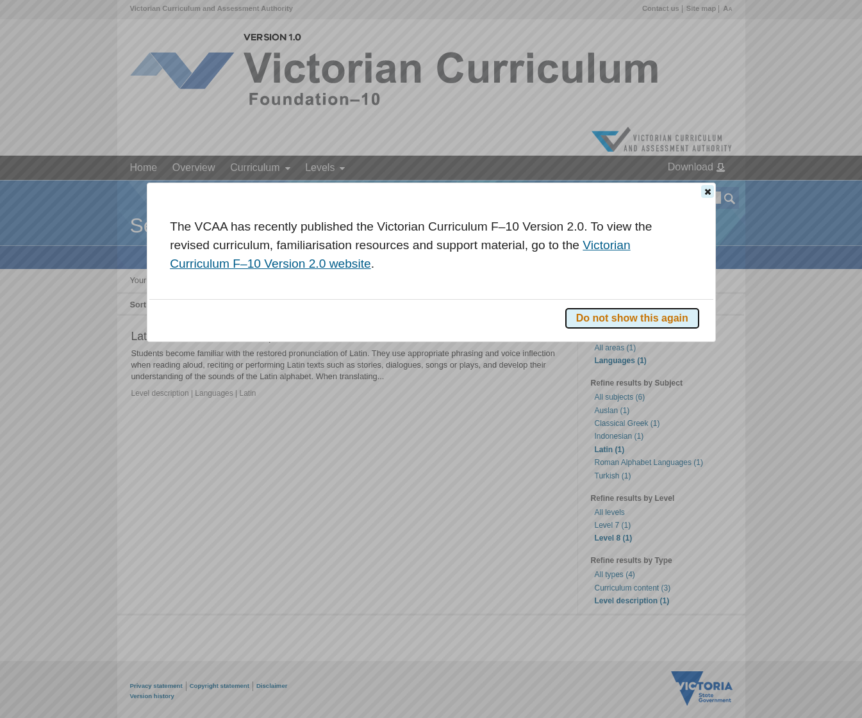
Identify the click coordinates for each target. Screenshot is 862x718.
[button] (707, 191)
